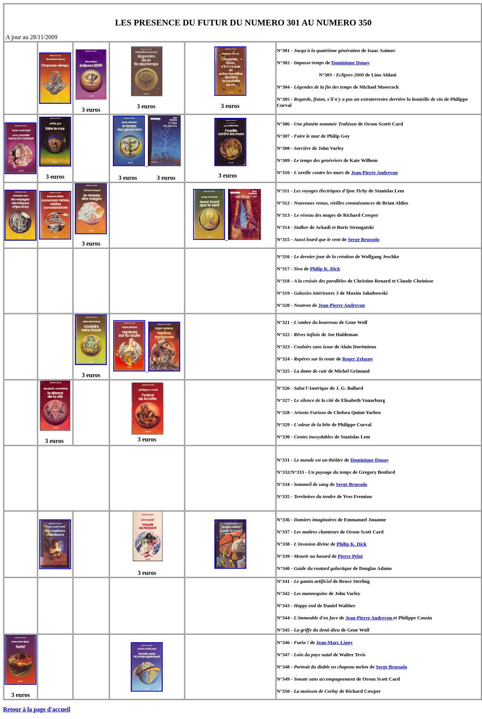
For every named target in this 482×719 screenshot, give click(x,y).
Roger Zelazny (357, 359)
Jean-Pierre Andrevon (374, 172)
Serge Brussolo (363, 239)
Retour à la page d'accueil (36, 709)
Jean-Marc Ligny (334, 642)
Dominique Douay (350, 62)
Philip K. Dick (325, 268)
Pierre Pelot (350, 556)
